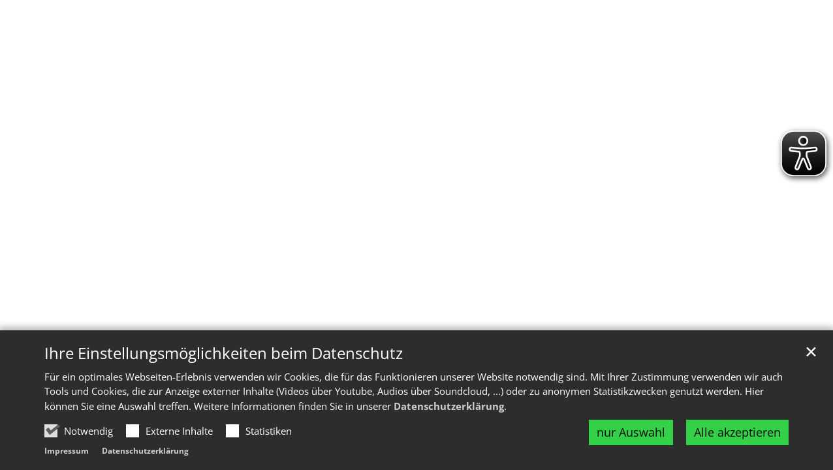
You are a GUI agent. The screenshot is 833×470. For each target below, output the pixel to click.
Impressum (66, 450)
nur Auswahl (631, 432)
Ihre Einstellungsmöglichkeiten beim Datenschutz (223, 353)
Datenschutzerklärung (449, 406)
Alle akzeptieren (737, 432)
